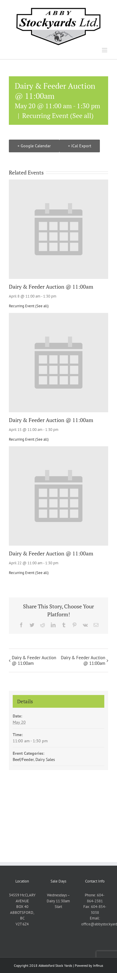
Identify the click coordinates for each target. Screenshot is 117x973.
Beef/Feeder (23, 759)
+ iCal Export (79, 145)
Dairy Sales (45, 759)
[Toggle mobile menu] (105, 50)
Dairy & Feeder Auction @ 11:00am (51, 286)
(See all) (82, 115)
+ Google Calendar (34, 145)
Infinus (98, 965)
